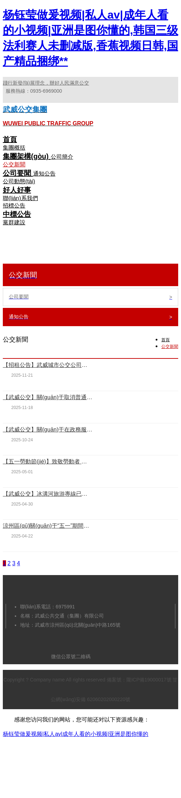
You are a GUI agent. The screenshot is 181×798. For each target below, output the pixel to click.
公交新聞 (14, 164)
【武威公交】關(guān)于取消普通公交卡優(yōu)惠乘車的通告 (48, 397)
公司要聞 (18, 173)
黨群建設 (14, 222)
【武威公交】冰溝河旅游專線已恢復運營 (48, 494)
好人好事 (17, 190)
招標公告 (14, 206)
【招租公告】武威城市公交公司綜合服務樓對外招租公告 (48, 365)
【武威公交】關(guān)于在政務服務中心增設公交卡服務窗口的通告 (48, 430)
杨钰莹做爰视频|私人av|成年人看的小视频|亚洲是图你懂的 (75, 734)
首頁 (10, 139)
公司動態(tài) (19, 181)
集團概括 (14, 148)
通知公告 (44, 174)
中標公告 (17, 214)
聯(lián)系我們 (20, 198)
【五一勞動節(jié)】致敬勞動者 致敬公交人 (48, 461)
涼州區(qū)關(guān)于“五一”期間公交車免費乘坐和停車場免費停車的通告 (48, 526)
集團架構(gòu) (27, 156)
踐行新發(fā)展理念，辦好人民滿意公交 (46, 83)
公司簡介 (62, 157)
